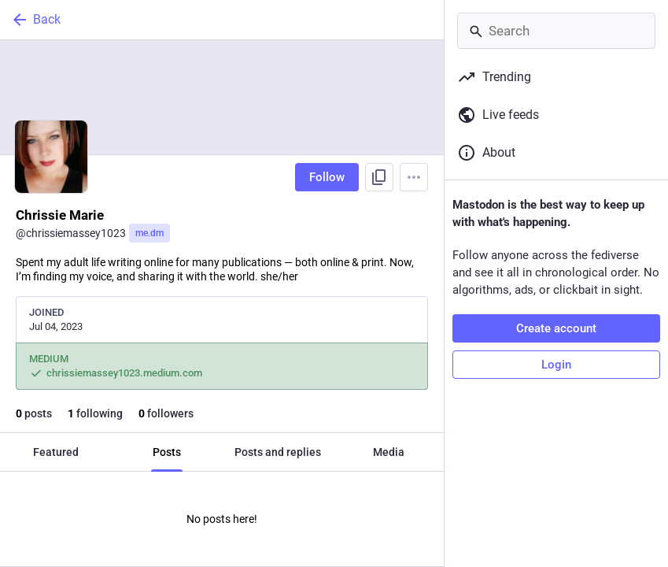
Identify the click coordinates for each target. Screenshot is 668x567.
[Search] (556, 31)
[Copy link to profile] (379, 177)
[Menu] (414, 177)
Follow (327, 177)
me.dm (149, 233)
